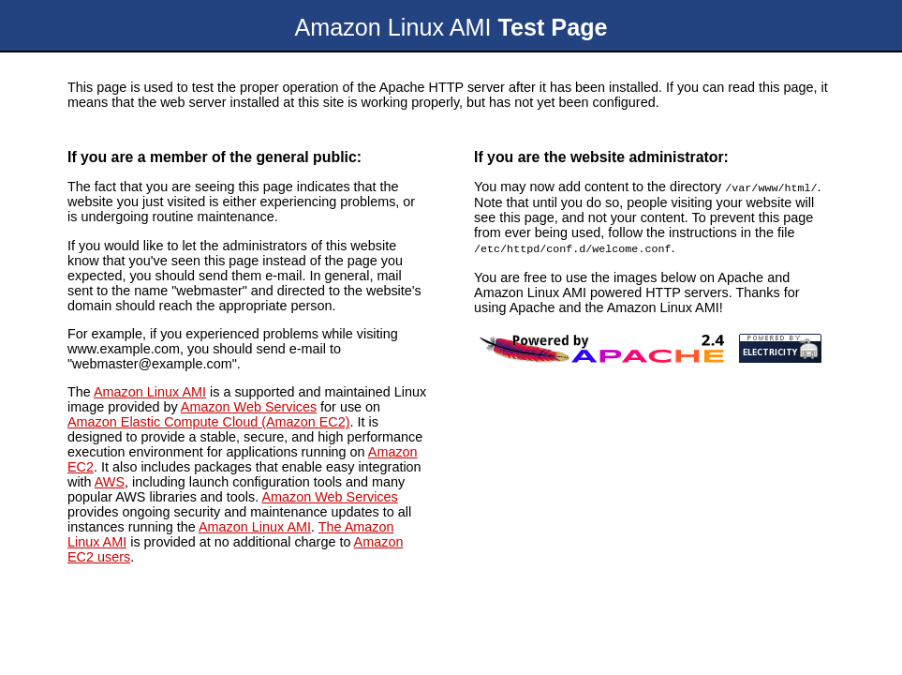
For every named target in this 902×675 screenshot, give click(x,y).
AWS (110, 481)
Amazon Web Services (249, 406)
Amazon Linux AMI (150, 391)
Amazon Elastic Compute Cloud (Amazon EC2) (208, 421)
